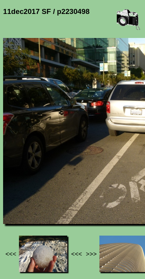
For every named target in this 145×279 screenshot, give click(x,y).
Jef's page (17, 201)
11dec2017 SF (81, 201)
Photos (46, 201)
